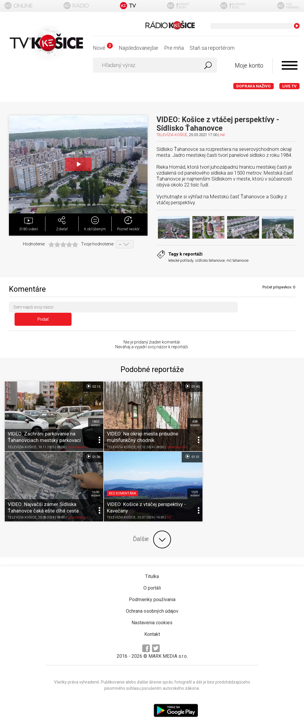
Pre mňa (174, 48)
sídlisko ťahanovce (210, 260)
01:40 (190, 375)
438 (193, 412)
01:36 (289, 375)
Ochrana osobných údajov (152, 599)
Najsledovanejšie (138, 48)
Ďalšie (152, 528)
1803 (94, 412)
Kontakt (152, 622)
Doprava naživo (253, 86)
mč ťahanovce (237, 260)
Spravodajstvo (77, 436)
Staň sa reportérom (212, 48)
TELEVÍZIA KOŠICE (171, 134)
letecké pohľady (180, 260)
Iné (222, 134)
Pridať (269, 308)
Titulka (152, 564)
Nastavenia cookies (152, 611)
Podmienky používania (152, 587)
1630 (291, 412)
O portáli (152, 576)
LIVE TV (289, 86)
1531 (94, 482)
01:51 (92, 445)
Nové (103, 48)
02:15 (92, 375)
